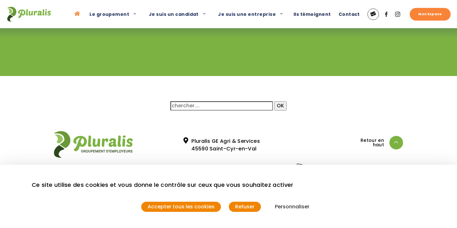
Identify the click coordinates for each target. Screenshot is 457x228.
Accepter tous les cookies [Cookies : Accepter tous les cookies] (181, 206)
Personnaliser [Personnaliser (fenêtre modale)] (292, 206)
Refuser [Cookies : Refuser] (245, 206)
